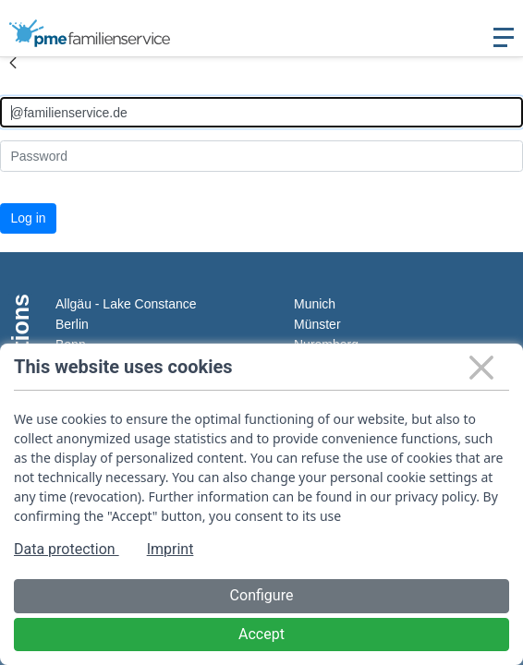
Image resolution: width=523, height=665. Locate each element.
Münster (317, 324)
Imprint (170, 549)
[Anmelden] (261, 112)
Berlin (72, 324)
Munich (314, 303)
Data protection (66, 549)
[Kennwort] (261, 155)
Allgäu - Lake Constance (126, 303)
